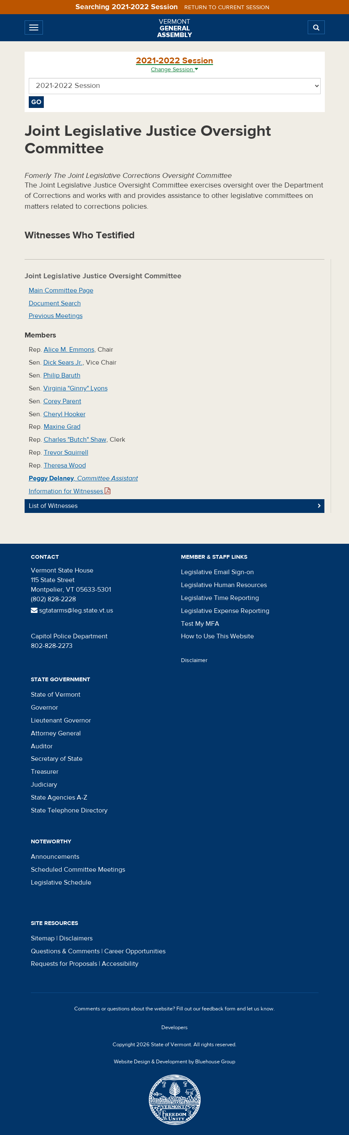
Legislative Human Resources (224, 585)
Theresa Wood (65, 465)
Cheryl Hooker (64, 414)
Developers (174, 1027)
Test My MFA (200, 624)
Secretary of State (57, 759)
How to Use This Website (217, 636)
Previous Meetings (56, 316)
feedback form (219, 1008)
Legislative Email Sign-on (217, 572)
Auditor (42, 746)
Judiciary (44, 784)
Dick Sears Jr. (63, 362)
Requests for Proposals (64, 964)
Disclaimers (76, 938)
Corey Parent (62, 401)
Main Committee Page (61, 290)
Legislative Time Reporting (220, 598)
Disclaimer (194, 660)
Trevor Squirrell (66, 452)
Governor (44, 707)
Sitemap (43, 938)
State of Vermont (55, 694)
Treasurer (44, 772)
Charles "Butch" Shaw (75, 439)
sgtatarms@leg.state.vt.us (72, 610)
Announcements (55, 856)
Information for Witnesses (69, 491)
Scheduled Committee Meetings (78, 869)
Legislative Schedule (61, 882)
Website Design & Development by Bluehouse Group (174, 1061)
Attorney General (56, 733)
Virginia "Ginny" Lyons (75, 388)
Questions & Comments (65, 951)
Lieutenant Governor (61, 720)
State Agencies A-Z (59, 797)
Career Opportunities (135, 951)
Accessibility (120, 964)
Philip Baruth (61, 375)
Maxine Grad (62, 426)
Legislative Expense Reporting (225, 611)
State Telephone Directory (69, 810)
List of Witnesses (53, 506)
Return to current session (226, 7)
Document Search (55, 303)
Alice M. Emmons (69, 349)
